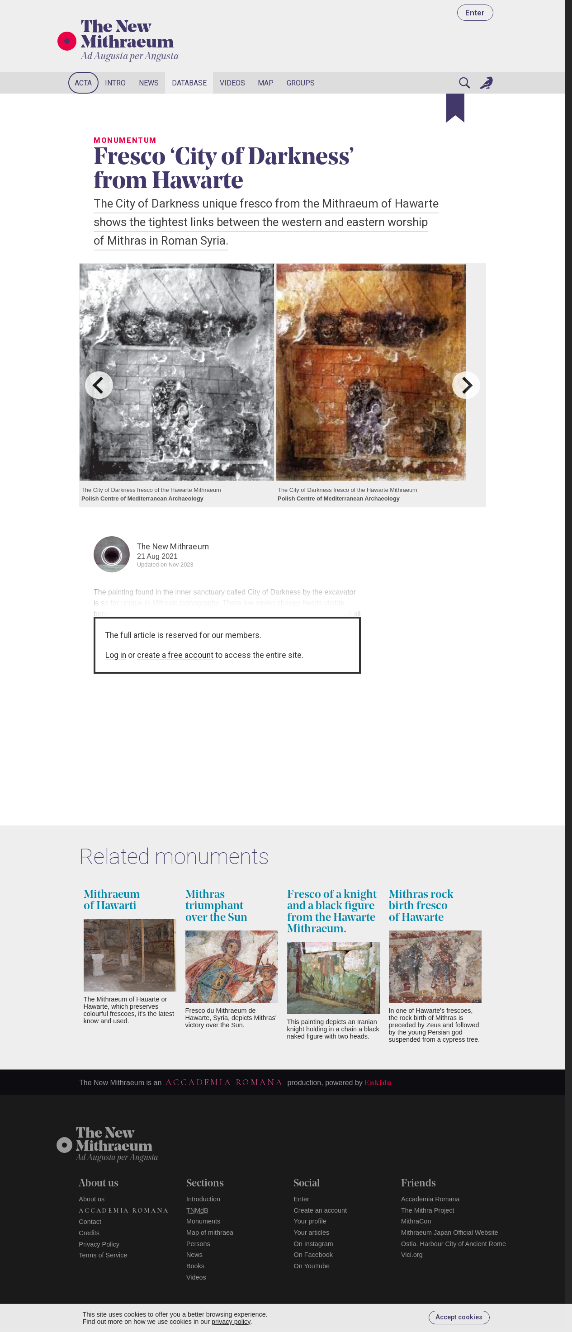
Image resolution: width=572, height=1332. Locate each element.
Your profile (309, 1221)
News (149, 83)
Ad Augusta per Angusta (130, 57)
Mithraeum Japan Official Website (449, 1232)
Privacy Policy (99, 1244)
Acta (83, 83)
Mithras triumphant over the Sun (216, 906)
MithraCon (416, 1221)
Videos (232, 83)
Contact (90, 1221)
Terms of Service (103, 1255)
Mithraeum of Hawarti (112, 900)
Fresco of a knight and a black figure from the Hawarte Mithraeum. (332, 912)
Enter (475, 12)
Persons (198, 1243)
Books (195, 1266)
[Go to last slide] (99, 385)
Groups (301, 83)
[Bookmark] (455, 108)
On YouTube (311, 1266)
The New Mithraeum (127, 35)
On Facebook (312, 1254)
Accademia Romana (224, 1082)
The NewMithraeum (114, 1140)
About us (91, 1199)
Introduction (203, 1199)
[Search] (464, 83)
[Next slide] (466, 385)
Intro (115, 83)
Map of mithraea (209, 1232)
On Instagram (313, 1243)
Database (189, 83)
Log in (115, 655)
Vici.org (412, 1254)
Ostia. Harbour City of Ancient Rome (453, 1243)
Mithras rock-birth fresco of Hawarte (423, 906)
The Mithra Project (427, 1210)
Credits (89, 1233)
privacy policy (231, 1321)
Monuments (203, 1221)
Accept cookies (458, 1317)
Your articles (311, 1232)
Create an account (320, 1210)
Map (266, 83)
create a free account (175, 655)
